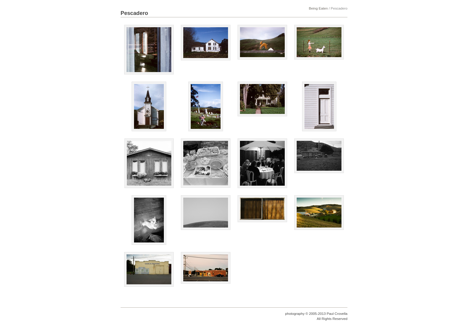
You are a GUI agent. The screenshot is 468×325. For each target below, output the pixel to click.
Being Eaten (318, 8)
